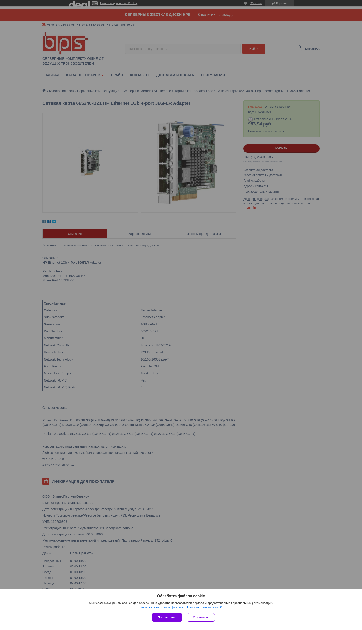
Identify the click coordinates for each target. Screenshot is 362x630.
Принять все (167, 617)
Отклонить (201, 617)
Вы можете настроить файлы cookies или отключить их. (179, 607)
